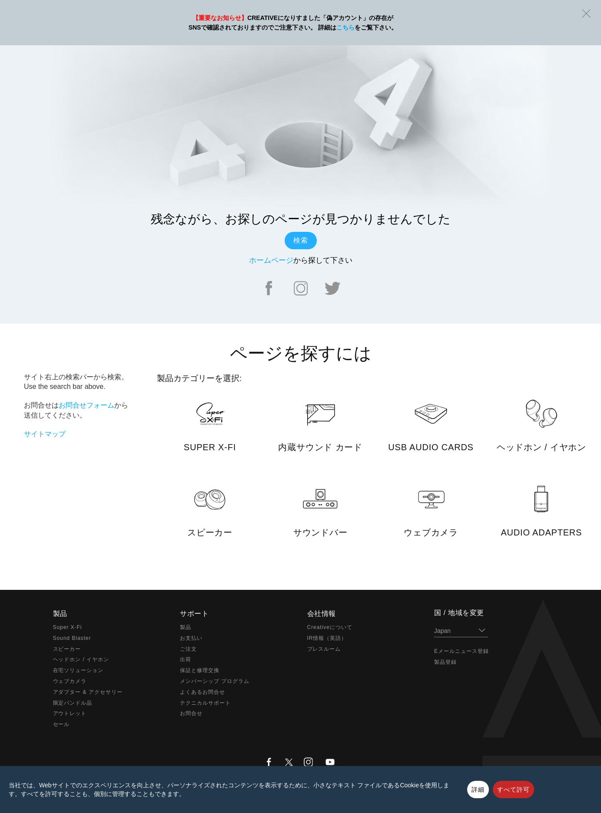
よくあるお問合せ (202, 692)
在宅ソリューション (78, 670)
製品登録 (445, 662)
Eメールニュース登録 (461, 651)
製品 (185, 627)
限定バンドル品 (73, 703)
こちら (345, 27)
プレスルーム (324, 649)
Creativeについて (329, 627)
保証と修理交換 (199, 670)
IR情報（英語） (327, 638)
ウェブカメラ (70, 681)
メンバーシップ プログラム (214, 681)
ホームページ (271, 260)
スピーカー (67, 649)
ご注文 (188, 649)
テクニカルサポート (205, 703)
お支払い (191, 638)
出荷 (185, 659)
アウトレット (70, 713)
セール (61, 724)
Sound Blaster (72, 638)
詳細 (478, 789)
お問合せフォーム (86, 405)
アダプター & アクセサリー (88, 692)
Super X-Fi (67, 627)
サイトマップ (45, 434)
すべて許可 (513, 789)
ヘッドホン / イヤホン (81, 659)
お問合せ (191, 713)
